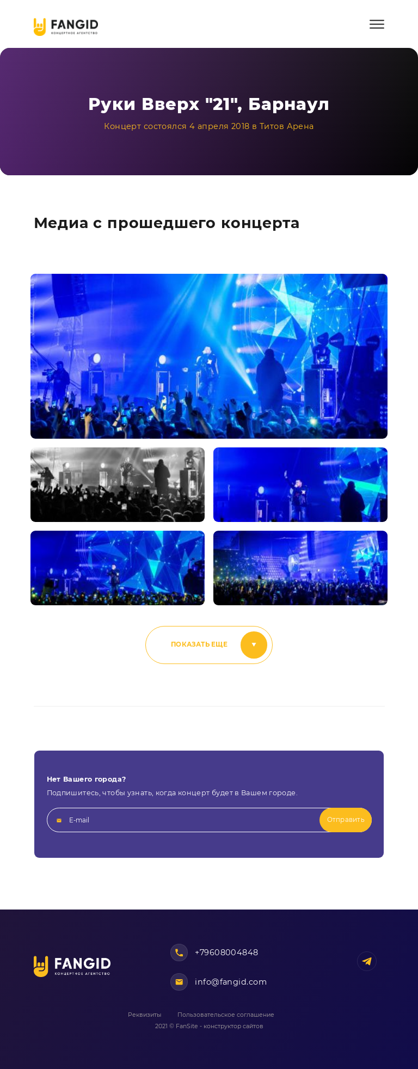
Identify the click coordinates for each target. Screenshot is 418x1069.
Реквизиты (144, 1014)
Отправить (346, 820)
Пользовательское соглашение (225, 1014)
